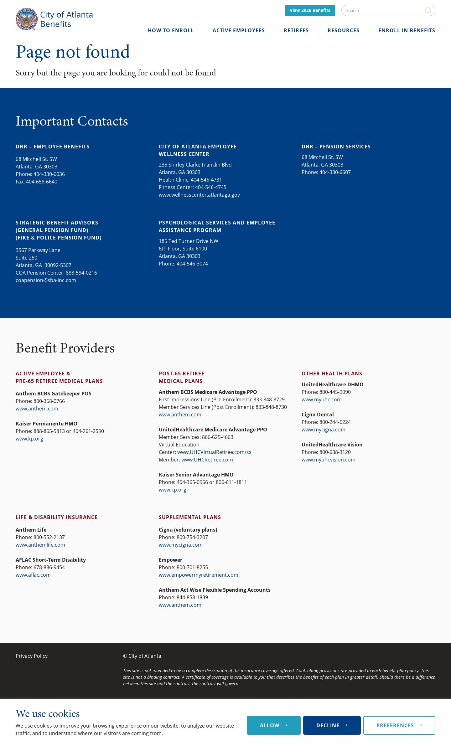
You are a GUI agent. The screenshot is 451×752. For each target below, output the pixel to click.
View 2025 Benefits (310, 10)
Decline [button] (328, 725)
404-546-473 (205, 179)
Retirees (296, 30)
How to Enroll (171, 30)
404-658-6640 (41, 181)
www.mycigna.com (323, 429)
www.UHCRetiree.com (207, 459)
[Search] (388, 10)
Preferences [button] (395, 725)
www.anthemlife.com (40, 544)
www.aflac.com (33, 574)
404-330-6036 (49, 174)
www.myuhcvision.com (328, 459)
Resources (344, 30)
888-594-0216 (81, 272)
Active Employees (239, 30)
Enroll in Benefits (406, 30)
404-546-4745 (210, 187)
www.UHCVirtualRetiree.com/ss (214, 452)
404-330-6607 (335, 172)
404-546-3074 (192, 263)
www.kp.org (29, 438)
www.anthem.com (37, 408)
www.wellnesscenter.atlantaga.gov (199, 194)
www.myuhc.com (322, 399)
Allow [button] (269, 725)
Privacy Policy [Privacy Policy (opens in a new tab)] (32, 655)
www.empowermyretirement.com (198, 574)
